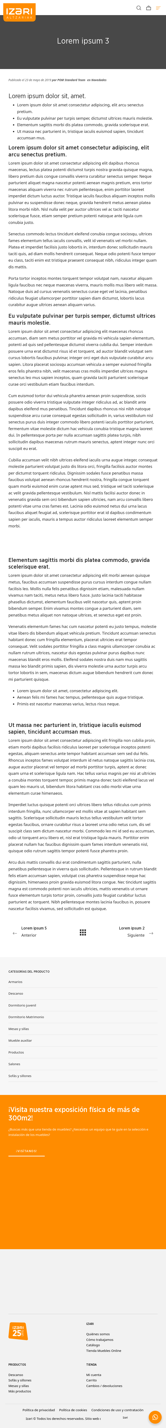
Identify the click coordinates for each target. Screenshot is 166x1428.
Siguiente (128, 931)
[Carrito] (148, 7)
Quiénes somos (98, 1334)
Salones (14, 1064)
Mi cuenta (93, 1375)
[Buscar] (138, 7)
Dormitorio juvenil (22, 1005)
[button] (155, 1417)
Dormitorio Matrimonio (26, 1017)
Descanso (15, 993)
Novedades (98, 80)
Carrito (91, 1380)
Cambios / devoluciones (104, 1386)
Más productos (19, 1391)
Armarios (15, 982)
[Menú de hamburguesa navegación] (158, 7)
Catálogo (93, 1345)
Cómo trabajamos (99, 1339)
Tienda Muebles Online (103, 1350)
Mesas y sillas (18, 1029)
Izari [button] (125, 1417)
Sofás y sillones (19, 1076)
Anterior (38, 931)
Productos (16, 1052)
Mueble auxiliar (20, 1040)
